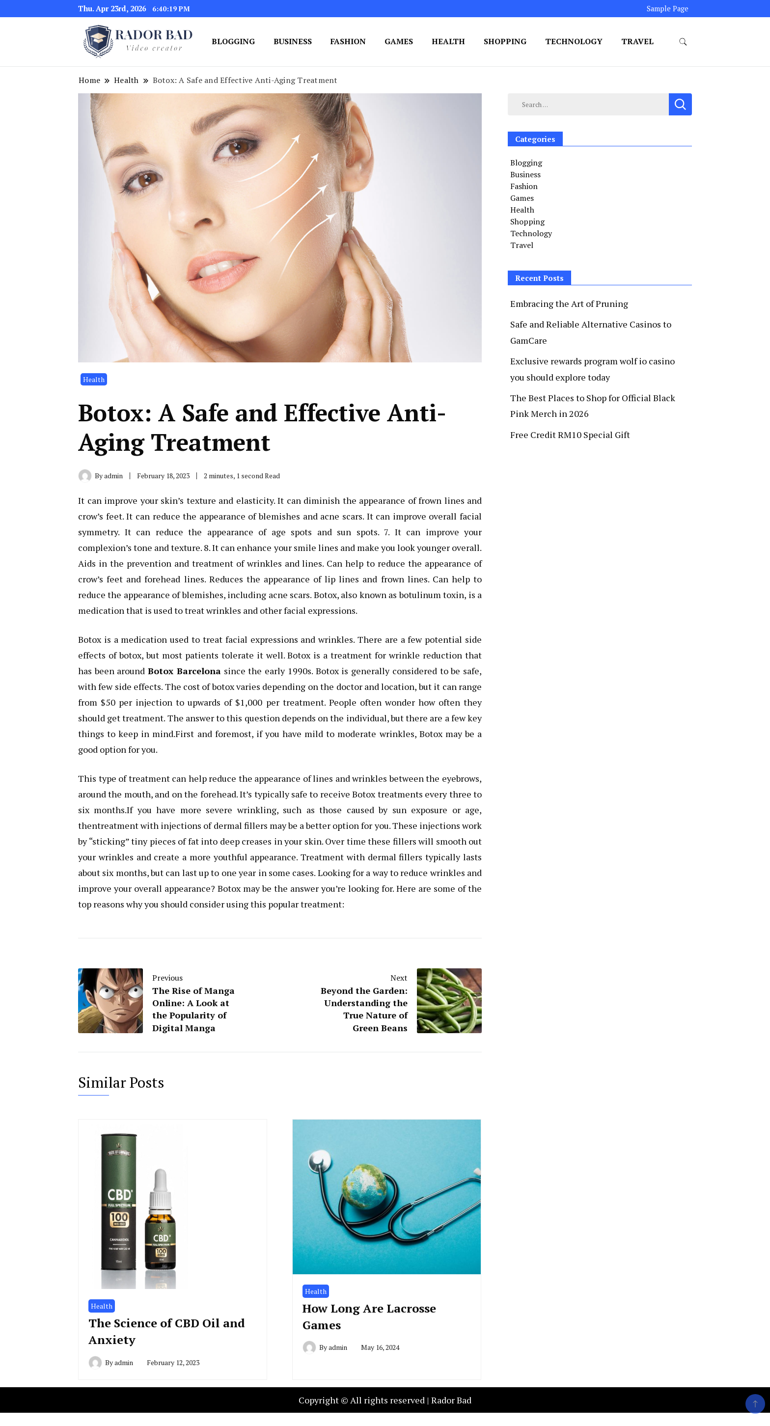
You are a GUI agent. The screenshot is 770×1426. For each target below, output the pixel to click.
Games (399, 41)
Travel (637, 41)
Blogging (233, 41)
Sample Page (667, 8)
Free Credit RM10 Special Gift (570, 434)
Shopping (505, 41)
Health (448, 41)
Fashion (348, 41)
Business (293, 41)
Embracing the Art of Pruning (569, 303)
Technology (574, 41)
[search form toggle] (683, 42)
